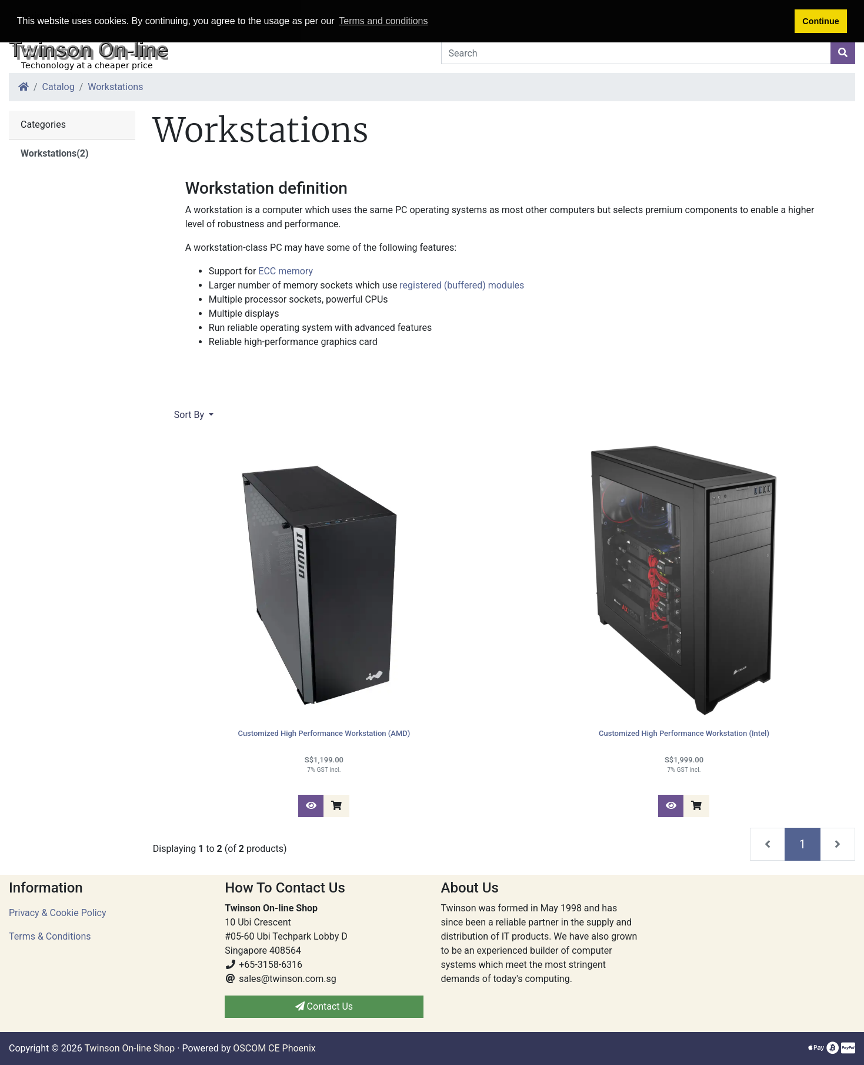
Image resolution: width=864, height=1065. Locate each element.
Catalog (58, 86)
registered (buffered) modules (461, 285)
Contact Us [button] (324, 1006)
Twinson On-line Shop (129, 1048)
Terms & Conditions (50, 936)
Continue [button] (820, 21)
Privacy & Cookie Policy (57, 912)
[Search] (636, 53)
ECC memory (285, 271)
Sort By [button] (190, 414)
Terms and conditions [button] (383, 21)
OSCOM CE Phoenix (274, 1048)
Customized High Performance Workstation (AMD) (324, 733)
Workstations (115, 86)
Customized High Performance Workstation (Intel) (684, 733)
